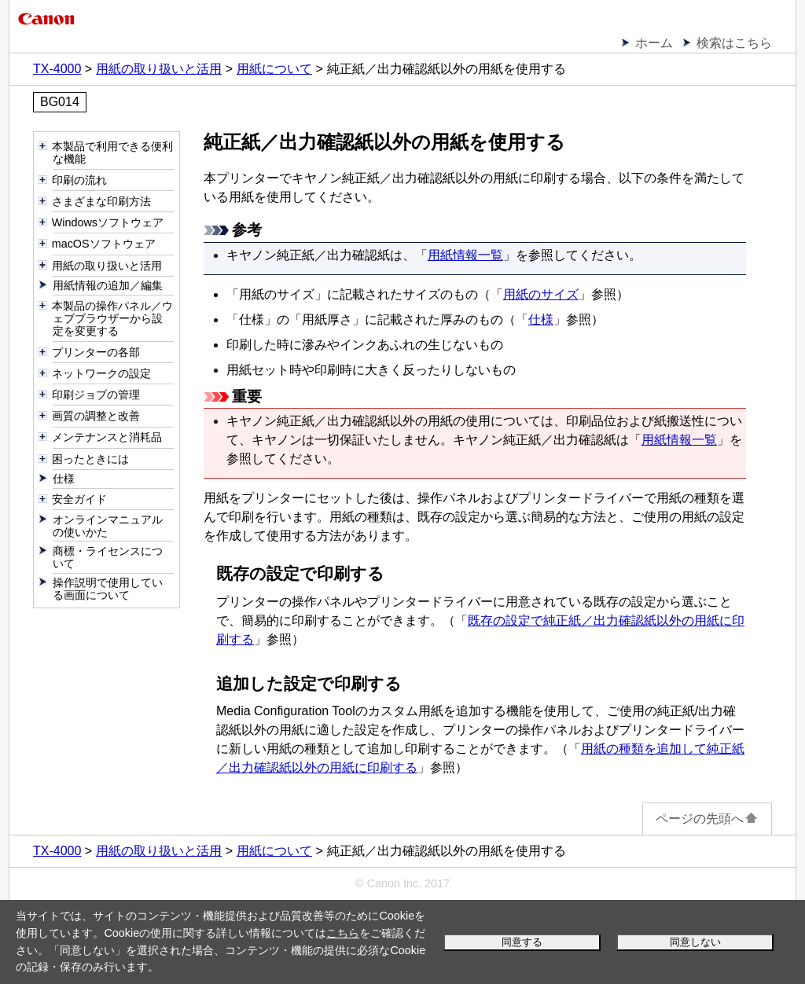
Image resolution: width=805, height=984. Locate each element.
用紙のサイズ (541, 294)
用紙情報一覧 (465, 255)
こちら (342, 933)
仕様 (540, 319)
